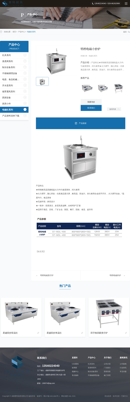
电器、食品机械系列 (12, 79)
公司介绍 (107, 364)
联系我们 (91, 108)
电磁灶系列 (31, 32)
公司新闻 (123, 364)
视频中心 (75, 371)
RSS (74, 396)
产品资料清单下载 (10, 116)
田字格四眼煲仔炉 (99, 333)
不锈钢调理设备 (9, 73)
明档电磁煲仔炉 (46, 276)
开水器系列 (7, 85)
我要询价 (91, 102)
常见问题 (123, 371)
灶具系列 (6, 55)
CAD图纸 (75, 364)
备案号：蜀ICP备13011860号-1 (48, 396)
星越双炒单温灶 (54, 333)
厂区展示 (107, 368)
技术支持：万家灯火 (120, 396)
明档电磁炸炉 (115, 276)
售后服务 (75, 375)
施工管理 (107, 375)
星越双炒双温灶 (10, 333)
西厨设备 (6, 97)
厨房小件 (6, 103)
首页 (14, 32)
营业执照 (108, 396)
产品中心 (21, 32)
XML (70, 396)
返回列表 (112, 109)
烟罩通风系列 (8, 91)
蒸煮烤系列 (7, 61)
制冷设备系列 (8, 67)
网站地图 (65, 396)
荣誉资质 (107, 371)
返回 (126, 32)
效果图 (74, 368)
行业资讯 (123, 368)
